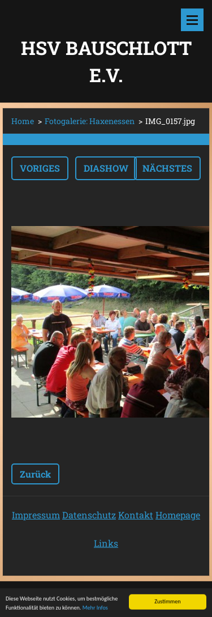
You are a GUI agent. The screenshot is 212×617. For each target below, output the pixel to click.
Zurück (35, 474)
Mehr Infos (95, 609)
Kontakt (135, 515)
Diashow (106, 168)
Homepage (177, 515)
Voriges (40, 168)
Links (106, 543)
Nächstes (167, 168)
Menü (192, 19)
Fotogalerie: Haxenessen (90, 121)
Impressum (36, 515)
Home (22, 121)
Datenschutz (89, 515)
